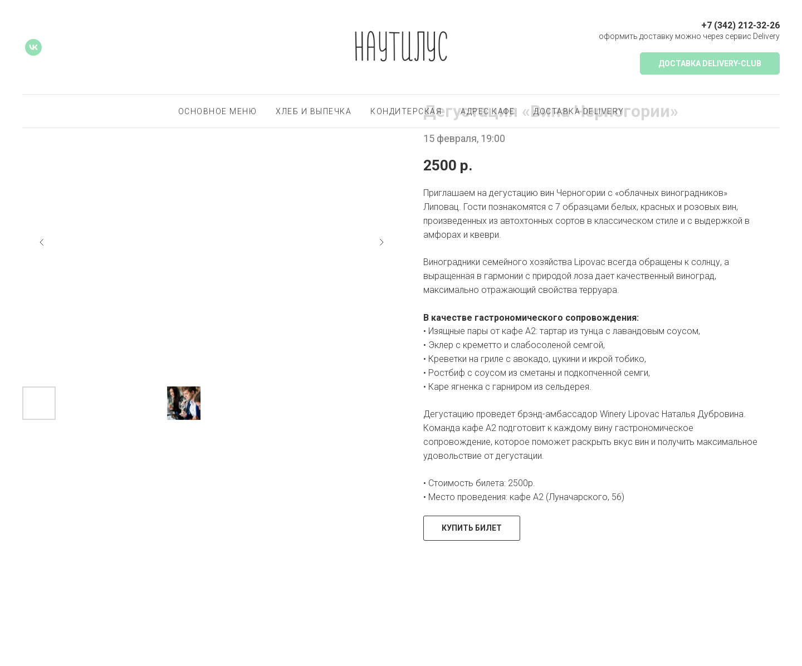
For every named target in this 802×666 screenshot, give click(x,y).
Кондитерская (406, 111)
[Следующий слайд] (381, 242)
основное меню (217, 111)
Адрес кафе (488, 111)
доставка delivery (579, 111)
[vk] (33, 47)
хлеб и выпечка (313, 111)
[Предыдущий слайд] (41, 242)
